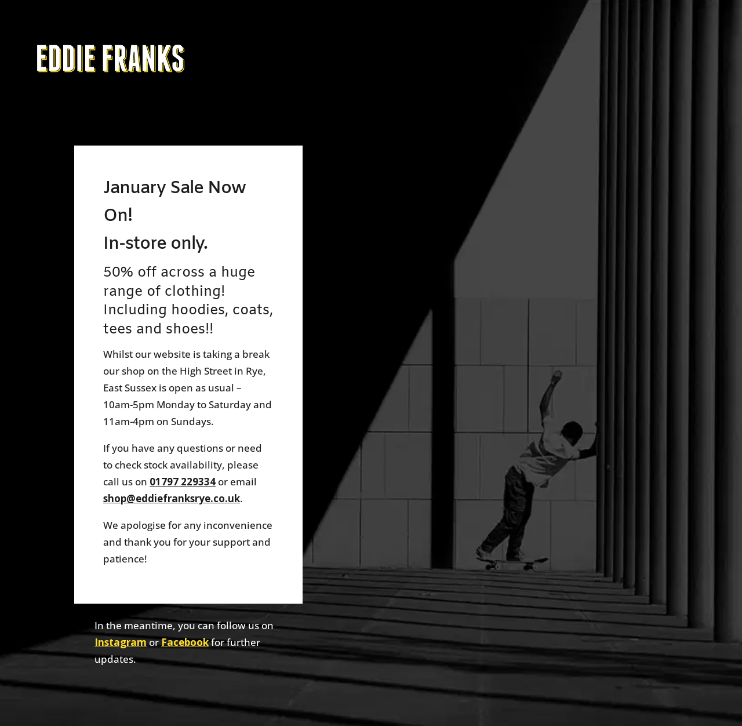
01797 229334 (183, 481)
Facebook (185, 642)
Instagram (120, 642)
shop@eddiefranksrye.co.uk (171, 498)
